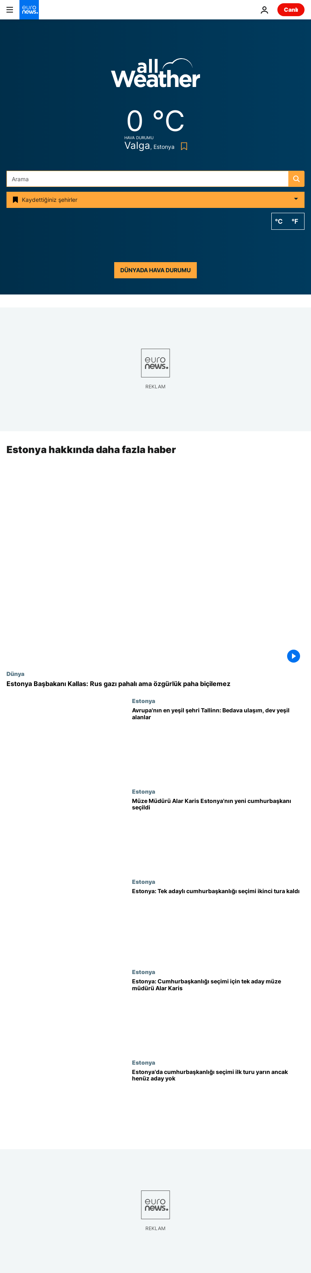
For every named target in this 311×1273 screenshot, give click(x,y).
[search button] (296, 179)
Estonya (143, 701)
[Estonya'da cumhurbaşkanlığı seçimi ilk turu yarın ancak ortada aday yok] (218, 1104)
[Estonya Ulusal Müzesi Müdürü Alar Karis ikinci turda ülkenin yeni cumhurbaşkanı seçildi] (218, 833)
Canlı (291, 9)
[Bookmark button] (182, 146)
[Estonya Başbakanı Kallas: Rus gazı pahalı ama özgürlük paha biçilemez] (155, 684)
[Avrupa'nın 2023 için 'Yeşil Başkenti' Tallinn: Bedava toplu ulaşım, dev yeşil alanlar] (218, 742)
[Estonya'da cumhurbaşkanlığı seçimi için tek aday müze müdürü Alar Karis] (218, 1014)
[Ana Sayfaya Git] (29, 9)
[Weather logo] (155, 75)
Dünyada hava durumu (155, 270)
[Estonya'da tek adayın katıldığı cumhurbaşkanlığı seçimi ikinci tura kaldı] (218, 923)
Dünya (15, 673)
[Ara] (155, 179)
